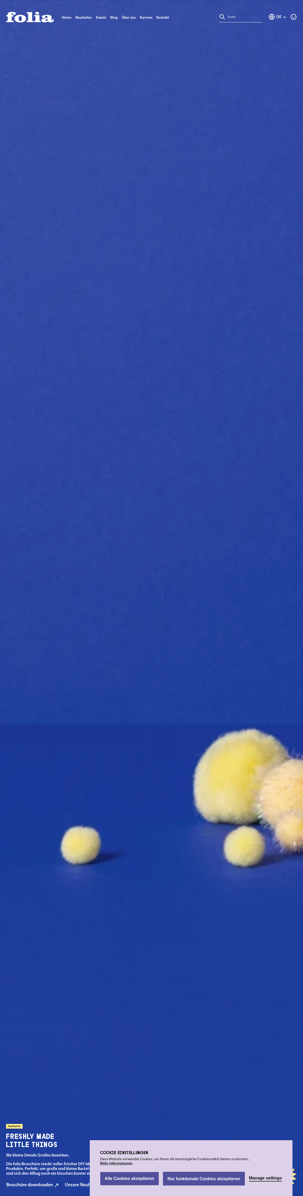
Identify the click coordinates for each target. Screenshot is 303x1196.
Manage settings (265, 1178)
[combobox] (243, 16)
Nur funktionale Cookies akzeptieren (203, 1179)
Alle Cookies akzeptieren (130, 1178)
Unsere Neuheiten (86, 1185)
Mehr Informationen (116, 1163)
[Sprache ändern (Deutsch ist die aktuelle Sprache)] (277, 17)
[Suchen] (222, 16)
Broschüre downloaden (32, 1185)
